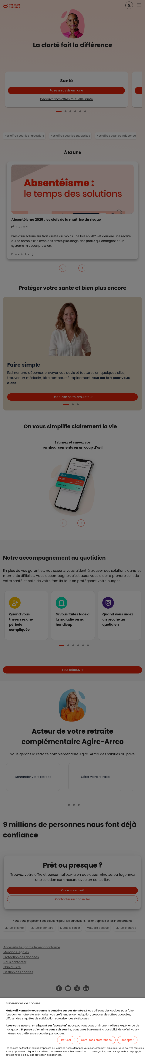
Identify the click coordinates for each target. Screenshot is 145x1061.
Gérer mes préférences (96, 1040)
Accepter (127, 1040)
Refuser (66, 1040)
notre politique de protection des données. (38, 1054)
